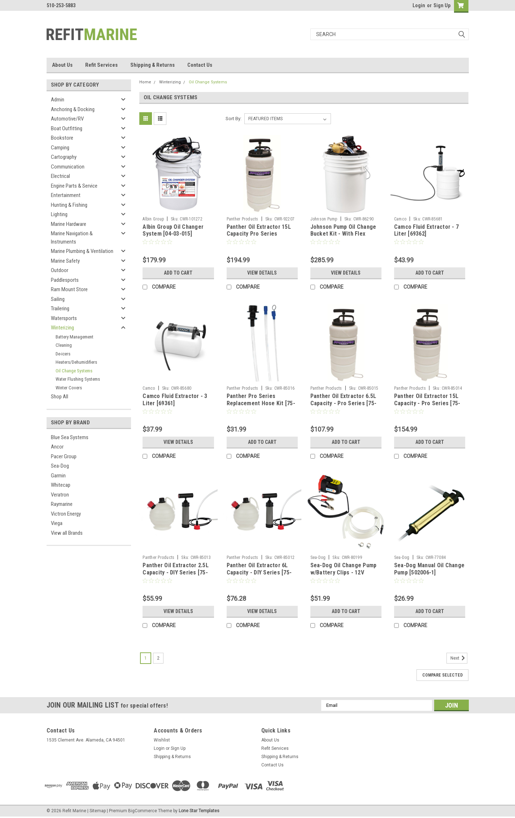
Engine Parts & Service (74, 186)
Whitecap (60, 485)
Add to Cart (178, 273)
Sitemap (98, 810)
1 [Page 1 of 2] (145, 658)
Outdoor (59, 270)
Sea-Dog (60, 466)
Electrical (60, 176)
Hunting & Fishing (69, 205)
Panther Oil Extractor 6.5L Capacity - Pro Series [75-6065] (343, 403)
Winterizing (62, 327)
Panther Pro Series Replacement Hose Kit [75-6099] (261, 403)
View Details (262, 273)
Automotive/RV (67, 118)
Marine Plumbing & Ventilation (82, 251)
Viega (56, 523)
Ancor (57, 446)
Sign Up (441, 5)
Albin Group (153, 219)
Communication (67, 166)
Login (419, 5)
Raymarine (62, 504)
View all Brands (67, 533)
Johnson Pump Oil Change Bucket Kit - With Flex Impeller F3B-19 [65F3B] (343, 234)
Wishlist (162, 740)
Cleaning (64, 345)
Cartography (64, 157)
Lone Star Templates (199, 810)
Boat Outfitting (66, 128)
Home (145, 82)
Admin (57, 99)
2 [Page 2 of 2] (158, 658)
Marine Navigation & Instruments (72, 237)
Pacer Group (64, 456)
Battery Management (74, 337)
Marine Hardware (68, 224)
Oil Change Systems (74, 370)
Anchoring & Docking (73, 109)
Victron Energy (66, 514)
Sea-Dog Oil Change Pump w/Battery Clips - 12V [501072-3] (343, 572)
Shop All (59, 396)
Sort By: (233, 118)
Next (458, 658)
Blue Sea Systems (69, 437)
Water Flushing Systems (78, 379)
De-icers (63, 353)
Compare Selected (442, 675)
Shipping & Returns (152, 65)
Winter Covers (69, 387)
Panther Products (242, 219)
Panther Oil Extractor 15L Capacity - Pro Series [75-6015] (427, 403)
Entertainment (65, 195)
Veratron (60, 494)
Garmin (58, 475)
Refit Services (101, 65)
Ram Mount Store (69, 289)
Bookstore (62, 138)
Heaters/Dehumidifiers (76, 362)
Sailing (58, 299)
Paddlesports (65, 280)
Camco (400, 219)
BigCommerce (142, 810)
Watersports (64, 318)
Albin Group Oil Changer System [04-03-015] (173, 230)
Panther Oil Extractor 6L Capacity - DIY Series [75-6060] (259, 572)
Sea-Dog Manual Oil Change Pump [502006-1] (429, 569)
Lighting (59, 214)
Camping (60, 147)
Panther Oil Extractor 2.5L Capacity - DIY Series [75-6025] (176, 572)
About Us (62, 65)
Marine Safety (65, 261)
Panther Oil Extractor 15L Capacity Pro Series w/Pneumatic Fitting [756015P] (259, 237)
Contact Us (199, 65)
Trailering (60, 308)
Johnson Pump (323, 219)
